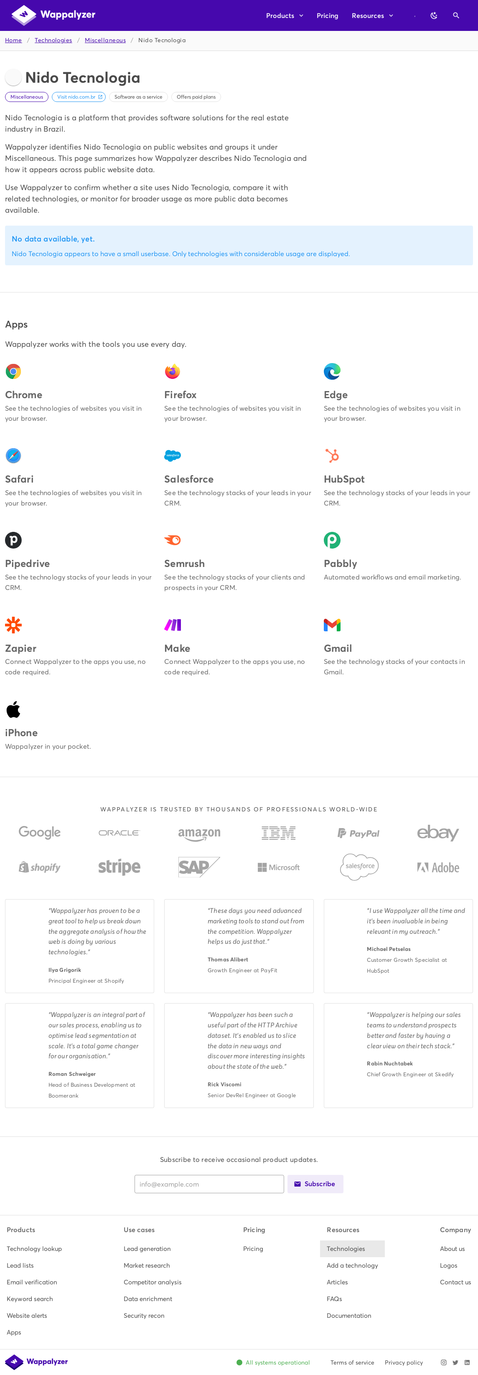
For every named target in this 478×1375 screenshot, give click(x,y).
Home (13, 40)
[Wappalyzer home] (53, 15)
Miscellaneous (105, 40)
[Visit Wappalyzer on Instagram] (444, 1362)
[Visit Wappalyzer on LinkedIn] (467, 1362)
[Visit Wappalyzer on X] (455, 1362)
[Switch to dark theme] (434, 15)
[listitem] (34, 1248)
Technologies (53, 40)
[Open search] (456, 15)
